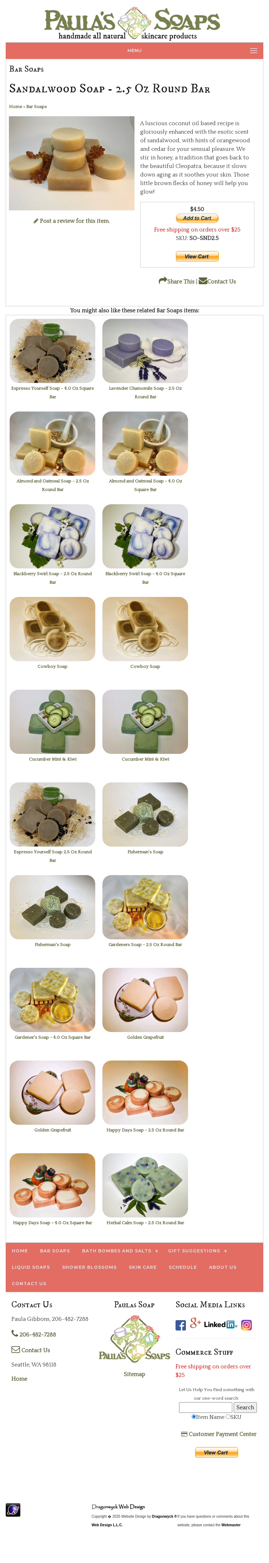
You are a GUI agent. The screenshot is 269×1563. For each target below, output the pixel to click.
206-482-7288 (33, 1335)
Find (217, 1389)
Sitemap (134, 1374)
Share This (176, 282)
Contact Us (217, 282)
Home (19, 1379)
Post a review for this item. (72, 221)
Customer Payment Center (219, 1434)
